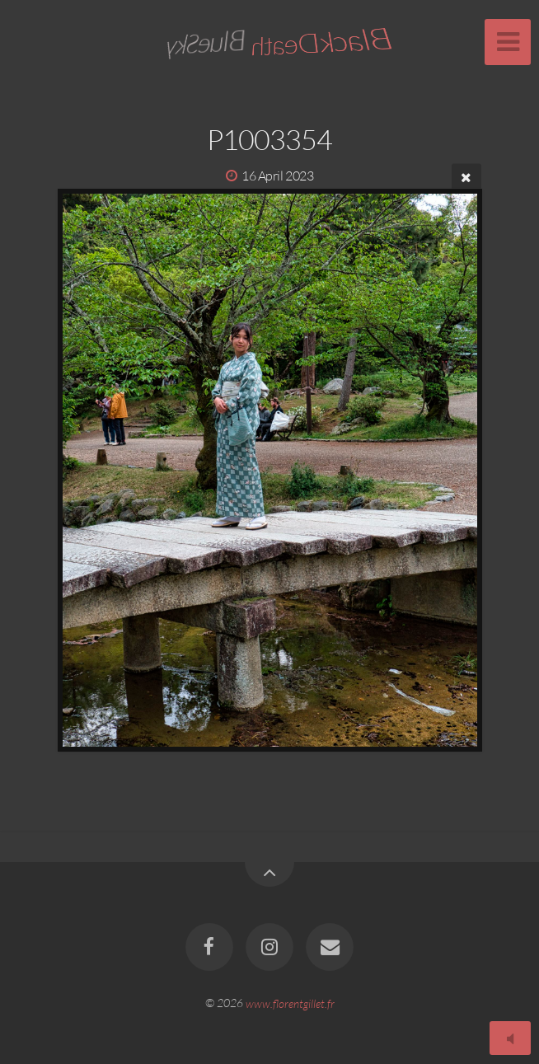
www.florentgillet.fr (290, 1003)
